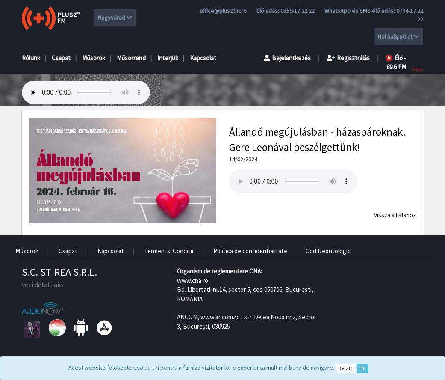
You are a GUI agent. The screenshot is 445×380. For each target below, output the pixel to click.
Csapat (61, 58)
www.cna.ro (192, 280)
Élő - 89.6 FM (396, 62)
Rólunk (31, 58)
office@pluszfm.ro (223, 11)
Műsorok (93, 58)
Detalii (345, 368)
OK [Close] (362, 368)
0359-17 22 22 (297, 11)
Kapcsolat (203, 58)
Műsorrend (131, 58)
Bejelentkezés (287, 58)
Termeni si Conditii (168, 251)
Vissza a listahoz (395, 215)
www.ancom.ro (220, 317)
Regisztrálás (348, 58)
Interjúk (167, 58)
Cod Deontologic (328, 251)
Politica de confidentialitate (250, 251)
